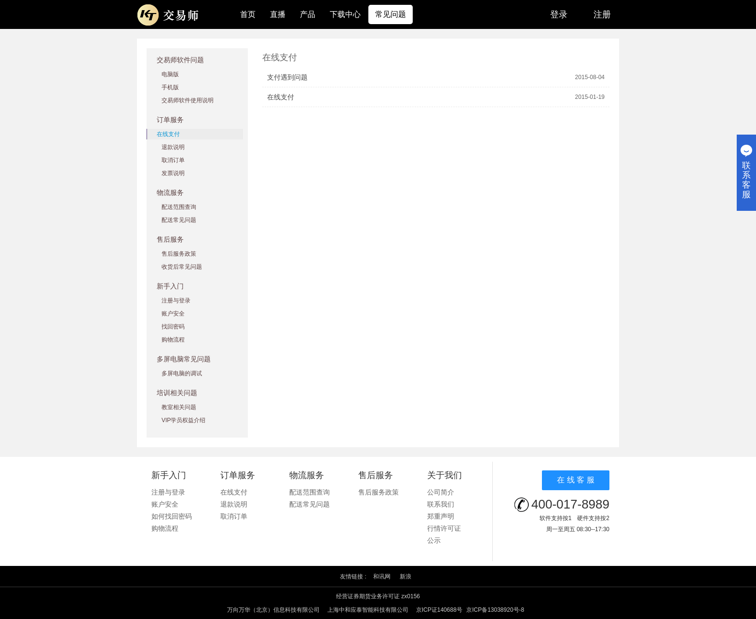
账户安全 (173, 313)
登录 (558, 14)
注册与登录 (176, 300)
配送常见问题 (179, 220)
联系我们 (440, 504)
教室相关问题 (179, 407)
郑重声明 (440, 516)
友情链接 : (353, 576)
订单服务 (170, 120)
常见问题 (390, 14)
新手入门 (170, 286)
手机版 (170, 87)
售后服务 (170, 239)
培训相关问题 (177, 393)
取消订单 (173, 160)
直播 (277, 14)
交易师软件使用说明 (188, 100)
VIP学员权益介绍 (183, 420)
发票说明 (173, 173)
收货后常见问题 (182, 266)
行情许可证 (444, 528)
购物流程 (173, 339)
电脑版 (170, 74)
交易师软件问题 (180, 60)
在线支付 (168, 134)
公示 (434, 540)
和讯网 (382, 576)
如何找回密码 (171, 516)
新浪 (405, 576)
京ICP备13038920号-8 (495, 609)
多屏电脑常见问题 (184, 359)
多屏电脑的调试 (182, 373)
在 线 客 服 (575, 480)
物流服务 (170, 192)
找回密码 (173, 326)
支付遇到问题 (287, 77)
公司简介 (440, 492)
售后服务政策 (179, 253)
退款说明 (173, 147)
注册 (602, 14)
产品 (307, 14)
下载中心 (345, 14)
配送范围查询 (179, 207)
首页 (248, 14)
